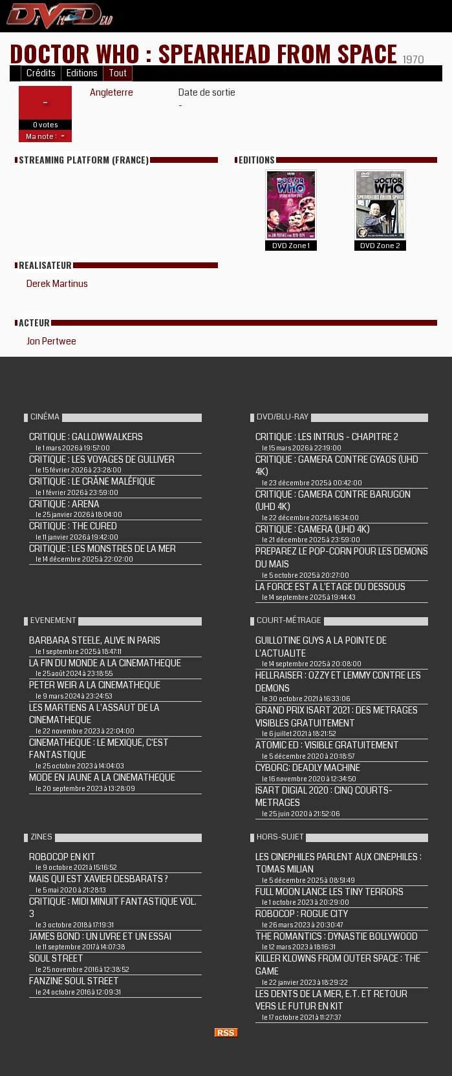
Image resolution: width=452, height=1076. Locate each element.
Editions (82, 73)
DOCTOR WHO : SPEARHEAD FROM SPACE (206, 53)
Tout (118, 73)
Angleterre (111, 92)
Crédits (41, 73)
